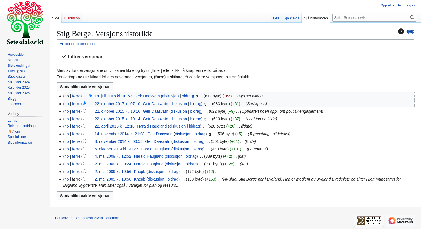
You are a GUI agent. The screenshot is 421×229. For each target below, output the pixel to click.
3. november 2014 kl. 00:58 (118, 141)
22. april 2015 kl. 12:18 (115, 126)
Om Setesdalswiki (89, 218)
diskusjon (170, 96)
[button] (235, 57)
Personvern (63, 218)
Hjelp (405, 31)
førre (76, 96)
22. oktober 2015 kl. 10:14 (117, 119)
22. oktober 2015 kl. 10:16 (117, 111)
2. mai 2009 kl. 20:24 (113, 164)
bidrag (187, 96)
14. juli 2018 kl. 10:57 (113, 96)
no (66, 103)
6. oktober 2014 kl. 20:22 (116, 149)
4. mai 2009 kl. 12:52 (113, 156)
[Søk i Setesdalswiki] (374, 18)
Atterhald (113, 218)
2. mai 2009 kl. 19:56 (113, 171)
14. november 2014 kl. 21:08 (119, 134)
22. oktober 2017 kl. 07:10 (117, 103)
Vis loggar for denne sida (78, 43)
